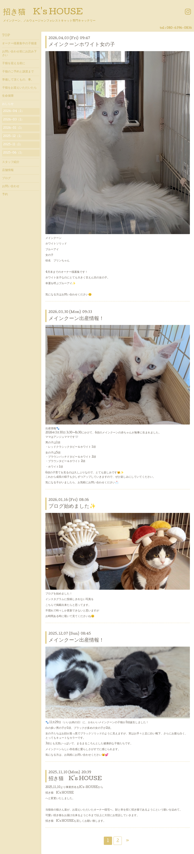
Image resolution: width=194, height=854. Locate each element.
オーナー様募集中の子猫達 (19, 43)
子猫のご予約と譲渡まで (18, 71)
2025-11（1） (12, 144)
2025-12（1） (13, 136)
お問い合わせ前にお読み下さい (19, 53)
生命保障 (8, 96)
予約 (5, 194)
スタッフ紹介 (10, 162)
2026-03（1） (13, 119)
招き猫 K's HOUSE (43, 12)
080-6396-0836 (179, 28)
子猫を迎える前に (13, 63)
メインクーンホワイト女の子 (81, 45)
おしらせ (8, 104)
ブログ (6, 178)
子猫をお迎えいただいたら (19, 88)
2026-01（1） (13, 128)
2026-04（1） (13, 111)
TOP (6, 35)
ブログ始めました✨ (72, 506)
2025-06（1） (13, 153)
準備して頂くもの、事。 (18, 80)
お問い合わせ (10, 186)
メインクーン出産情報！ (76, 319)
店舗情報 (8, 170)
